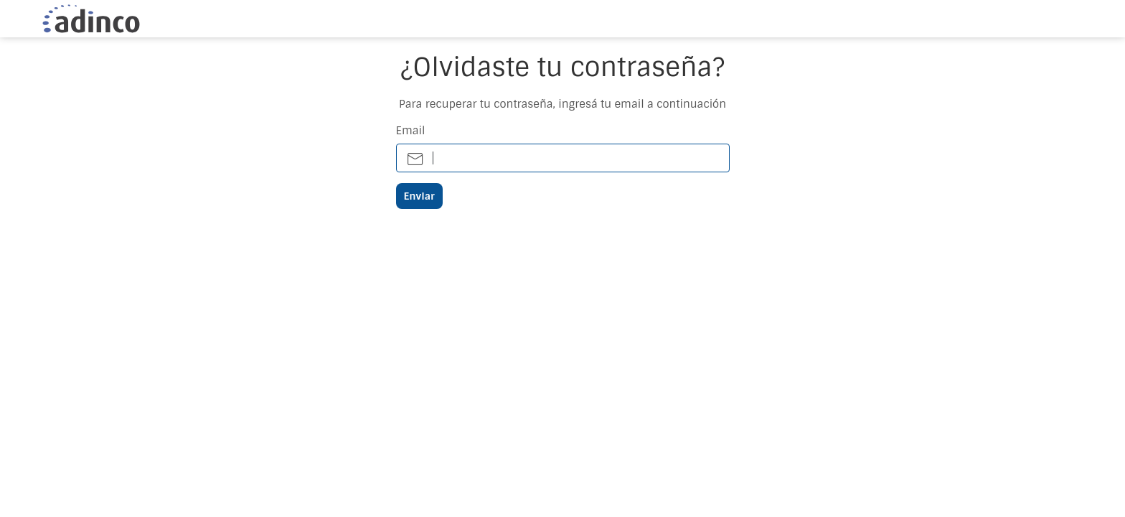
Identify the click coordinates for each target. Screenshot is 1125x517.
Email (410, 131)
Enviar (419, 196)
